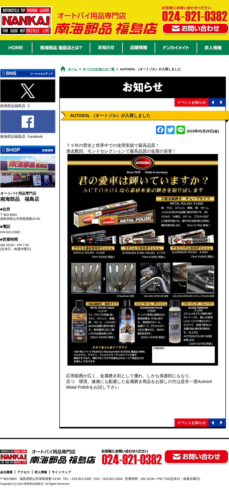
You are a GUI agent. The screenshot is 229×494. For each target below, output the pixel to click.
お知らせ (106, 47)
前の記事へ (212, 102)
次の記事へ (221, 102)
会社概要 (6, 472)
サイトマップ (61, 472)
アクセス (23, 472)
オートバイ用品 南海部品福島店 (26, 20)
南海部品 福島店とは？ (61, 47)
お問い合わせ (195, 29)
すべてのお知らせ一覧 (98, 69)
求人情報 (213, 47)
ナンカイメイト (176, 47)
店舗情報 (139, 47)
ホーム (72, 69)
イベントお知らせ (191, 102)
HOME (16, 47)
